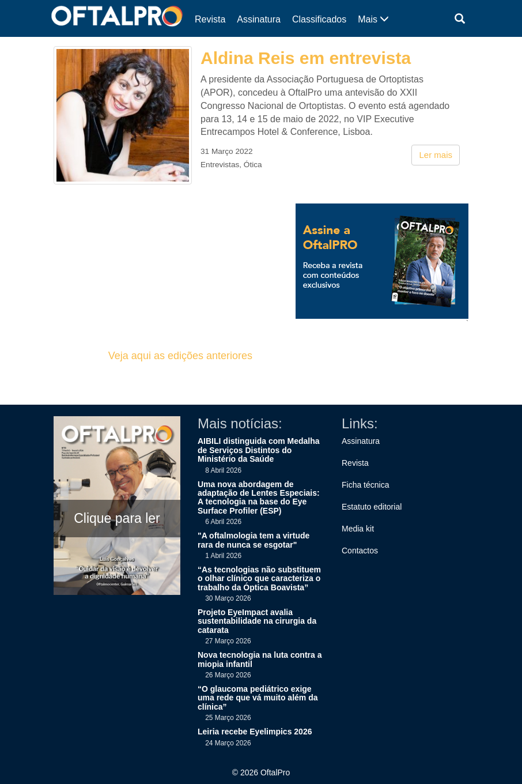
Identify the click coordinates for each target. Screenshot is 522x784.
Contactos (360, 550)
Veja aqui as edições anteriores (180, 355)
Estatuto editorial (372, 506)
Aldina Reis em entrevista (306, 57)
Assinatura (259, 19)
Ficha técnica (365, 484)
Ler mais (435, 155)
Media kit (358, 528)
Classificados (319, 19)
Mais (373, 19)
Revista (210, 19)
